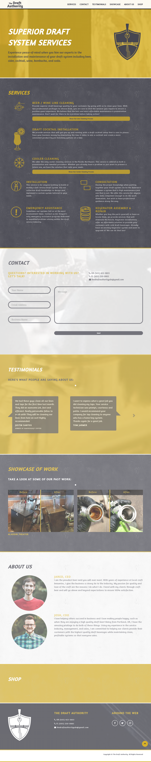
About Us (129, 6)
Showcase (115, 6)
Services (71, 6)
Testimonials (99, 6)
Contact (84, 6)
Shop (140, 6)
